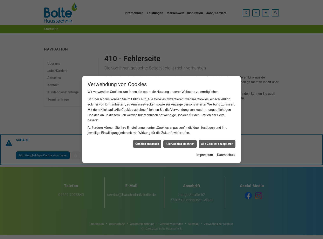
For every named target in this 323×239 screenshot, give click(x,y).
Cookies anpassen (147, 141)
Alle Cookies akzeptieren (217, 141)
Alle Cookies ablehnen (180, 141)
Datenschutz (226, 152)
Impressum (204, 152)
